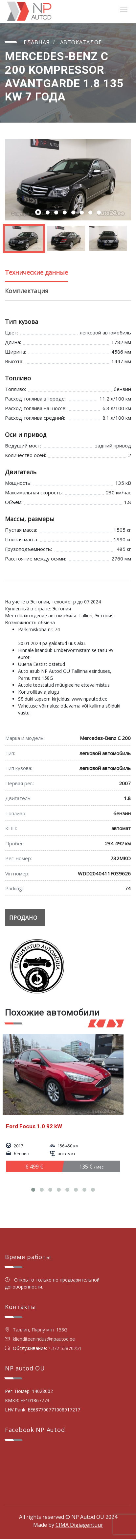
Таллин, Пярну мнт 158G (36, 1330)
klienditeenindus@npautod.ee (44, 1339)
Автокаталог (81, 42)
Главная (37, 42)
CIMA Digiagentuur (79, 1524)
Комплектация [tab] (26, 291)
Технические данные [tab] (36, 272)
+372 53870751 (64, 1348)
